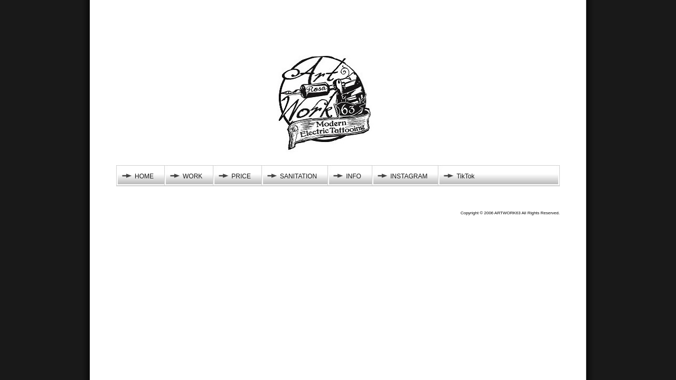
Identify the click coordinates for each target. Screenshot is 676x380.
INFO (353, 176)
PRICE (241, 176)
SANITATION (298, 176)
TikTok (465, 176)
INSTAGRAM (408, 176)
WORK (192, 176)
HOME (144, 176)
